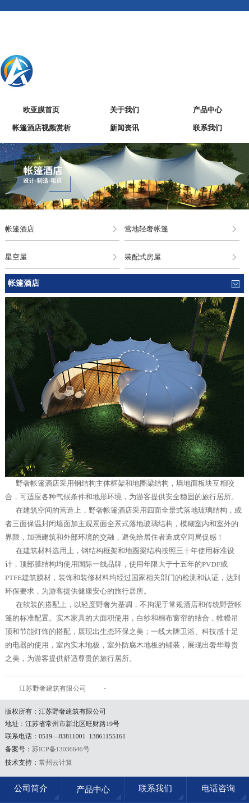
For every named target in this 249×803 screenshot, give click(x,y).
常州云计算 (55, 762)
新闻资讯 (124, 128)
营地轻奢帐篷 (146, 229)
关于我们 (124, 110)
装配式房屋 (143, 257)
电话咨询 (218, 788)
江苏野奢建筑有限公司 (52, 688)
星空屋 (16, 257)
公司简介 (31, 788)
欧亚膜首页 (41, 110)
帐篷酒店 (19, 229)
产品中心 (207, 110)
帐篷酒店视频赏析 (41, 128)
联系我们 (207, 128)
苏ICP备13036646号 (61, 749)
